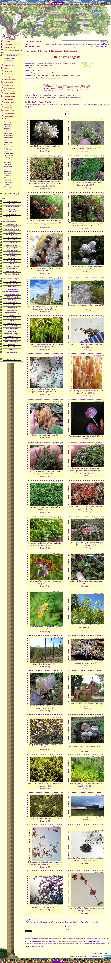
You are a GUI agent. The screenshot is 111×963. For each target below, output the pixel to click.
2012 (52, 347)
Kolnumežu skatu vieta (44, 65)
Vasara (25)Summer (69, 86)
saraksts (11, 44)
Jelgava (6, 140)
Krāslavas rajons (8, 146)
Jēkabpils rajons (8, 137)
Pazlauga (39, 70)
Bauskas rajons (8, 124)
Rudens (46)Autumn (78, 86)
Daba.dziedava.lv (13, 50)
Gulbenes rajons (8, 135)
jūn (67, 90)
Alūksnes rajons (8, 61)
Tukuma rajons (8, 178)
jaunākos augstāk (49, 90)
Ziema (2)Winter (86, 86)
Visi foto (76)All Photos (49, 86)
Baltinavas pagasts (70, 51)
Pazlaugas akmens (42, 68)
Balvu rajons (7, 63)
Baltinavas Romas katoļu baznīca (68, 75)
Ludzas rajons (8, 158)
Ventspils (6, 184)
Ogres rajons (7, 162)
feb (87, 90)
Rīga (5, 169)
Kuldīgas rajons (8, 149)
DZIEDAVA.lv (58, 3)
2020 (88, 347)
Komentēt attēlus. (45, 102)
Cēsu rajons (7, 126)
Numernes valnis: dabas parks (48, 73)
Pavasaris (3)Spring (60, 86)
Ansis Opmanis (58, 317)
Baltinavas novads (55, 51)
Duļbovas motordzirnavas (49, 78)
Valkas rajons (7, 180)
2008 (57, 818)
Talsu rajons (7, 175)
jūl (69, 90)
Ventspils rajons (8, 187)
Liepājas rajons (8, 153)
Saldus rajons (7, 173)
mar (60, 90)
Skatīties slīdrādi (31, 102)
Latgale (33, 51)
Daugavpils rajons (9, 131)
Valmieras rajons (8, 182)
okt (80, 90)
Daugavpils (7, 128)
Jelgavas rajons (8, 142)
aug (72, 90)
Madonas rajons (8, 160)
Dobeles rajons (8, 133)
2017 (48, 149)
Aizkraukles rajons (9, 58)
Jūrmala (6, 144)
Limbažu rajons (8, 155)
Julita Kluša (59, 119)
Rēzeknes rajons (8, 166)
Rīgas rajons (7, 171)
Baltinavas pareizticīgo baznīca (44, 75)
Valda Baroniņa (58, 794)
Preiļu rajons (7, 164)
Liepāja (6, 151)
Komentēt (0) (45, 151)
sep (77, 90)
